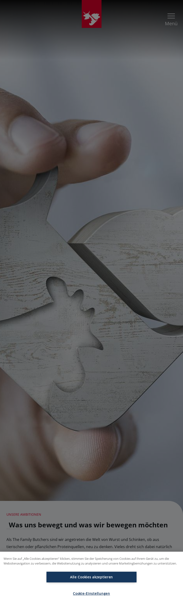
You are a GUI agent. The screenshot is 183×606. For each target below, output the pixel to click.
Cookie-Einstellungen (91, 593)
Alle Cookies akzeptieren (91, 577)
